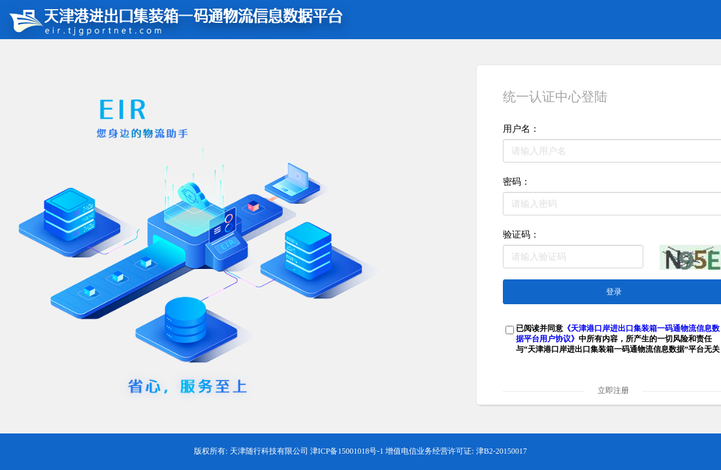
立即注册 (613, 390)
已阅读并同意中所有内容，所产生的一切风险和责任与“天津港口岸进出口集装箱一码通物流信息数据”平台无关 (618, 339)
